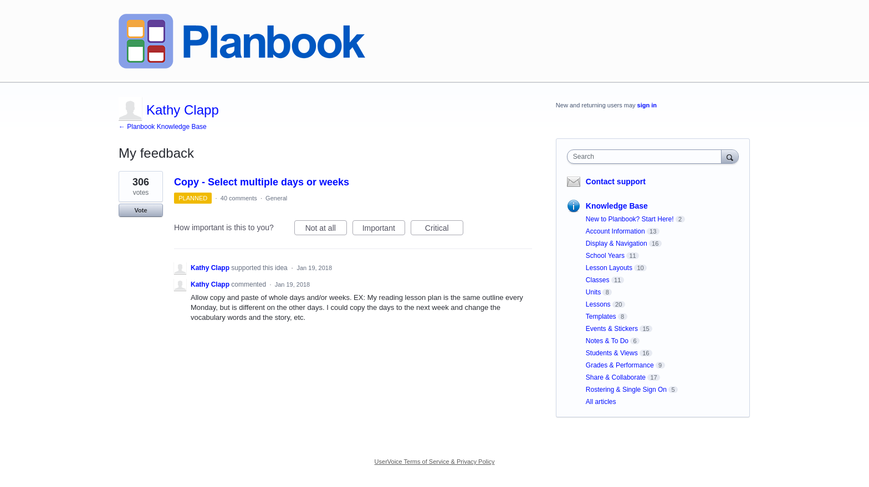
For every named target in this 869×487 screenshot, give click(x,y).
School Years (605, 256)
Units (593, 292)
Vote (140, 210)
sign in (647, 105)
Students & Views (612, 353)
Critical (444, 230)
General (276, 198)
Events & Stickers (612, 329)
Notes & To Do (607, 341)
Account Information (615, 231)
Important (383, 230)
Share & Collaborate (616, 377)
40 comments (239, 198)
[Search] (730, 156)
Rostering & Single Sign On (626, 389)
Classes (598, 280)
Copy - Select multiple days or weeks (261, 182)
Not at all (326, 230)
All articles (601, 402)
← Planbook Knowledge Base (163, 127)
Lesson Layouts (609, 268)
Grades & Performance (620, 365)
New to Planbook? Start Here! (630, 219)
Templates (601, 316)
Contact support (616, 181)
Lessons (598, 304)
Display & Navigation (616, 243)
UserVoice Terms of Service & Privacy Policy (435, 461)
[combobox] (647, 156)
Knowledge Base (617, 205)
